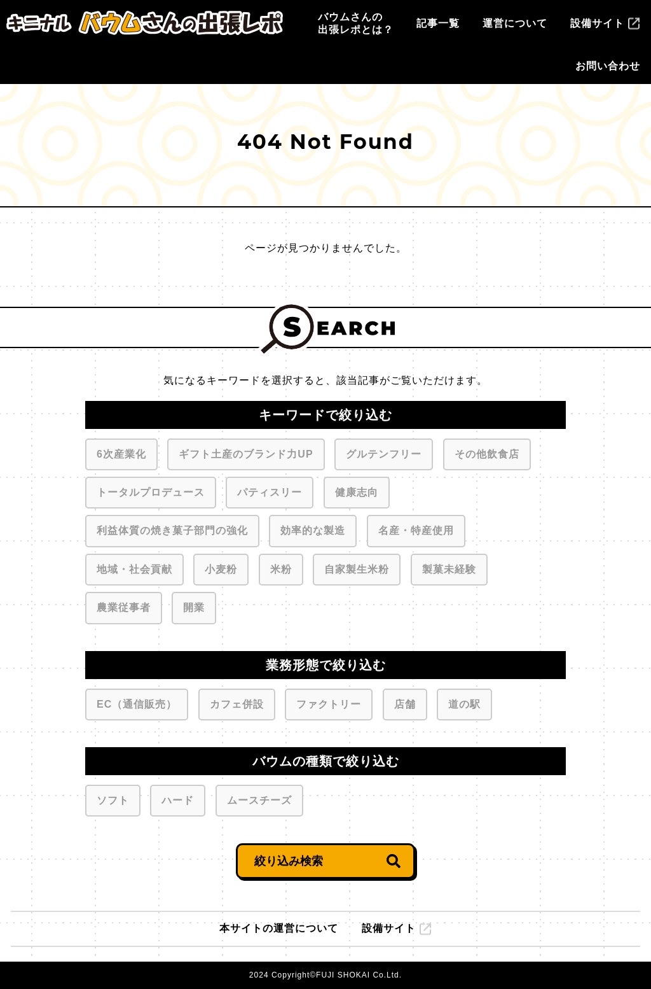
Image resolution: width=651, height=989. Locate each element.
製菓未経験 (448, 567)
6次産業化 (121, 451)
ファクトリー (328, 702)
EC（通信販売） (136, 702)
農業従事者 (123, 605)
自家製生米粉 (356, 567)
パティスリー (269, 490)
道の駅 (464, 702)
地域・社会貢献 (134, 567)
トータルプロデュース (150, 490)
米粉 (281, 567)
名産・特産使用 (416, 528)
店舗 (405, 702)
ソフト (112, 798)
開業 (193, 605)
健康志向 (356, 490)
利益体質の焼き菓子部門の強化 (172, 528)
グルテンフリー (383, 451)
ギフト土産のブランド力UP (245, 451)
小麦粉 (220, 567)
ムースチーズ (259, 798)
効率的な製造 (312, 528)
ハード (177, 798)
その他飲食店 (486, 451)
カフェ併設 (236, 702)
